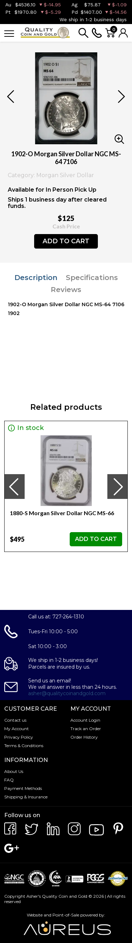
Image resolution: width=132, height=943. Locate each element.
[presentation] (14, 486)
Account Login (85, 720)
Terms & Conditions (23, 745)
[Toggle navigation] (9, 33)
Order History (84, 737)
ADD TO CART (66, 241)
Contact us (15, 720)
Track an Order (85, 728)
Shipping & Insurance (26, 796)
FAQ (9, 779)
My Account (16, 728)
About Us (13, 771)
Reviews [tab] (66, 289)
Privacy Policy (18, 737)
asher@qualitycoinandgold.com (67, 693)
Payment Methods (23, 788)
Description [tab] (35, 277)
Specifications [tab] (92, 277)
